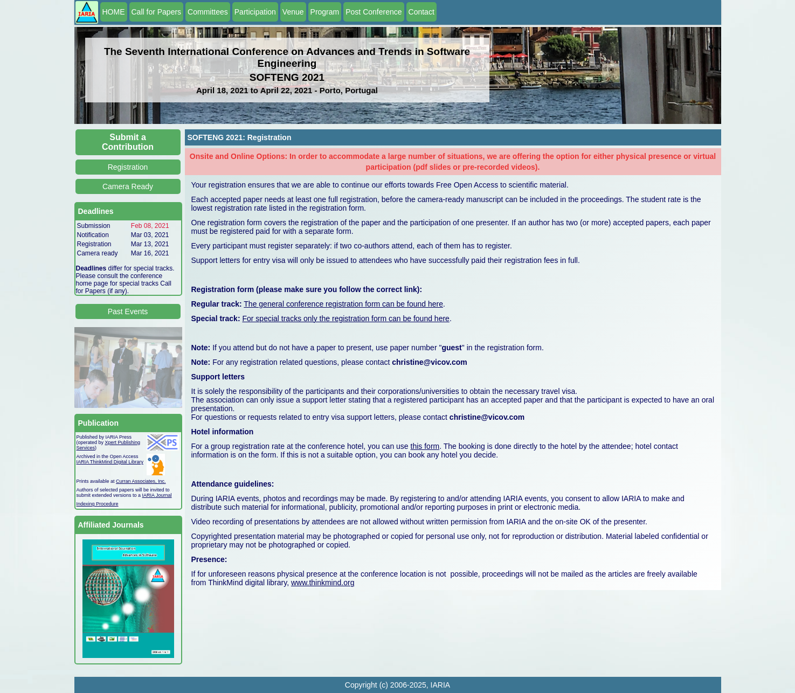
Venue (293, 12)
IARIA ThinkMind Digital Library (110, 462)
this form (425, 446)
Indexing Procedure (98, 504)
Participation (255, 12)
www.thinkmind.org (323, 582)
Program (325, 12)
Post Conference (373, 12)
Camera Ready (127, 186)
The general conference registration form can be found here (343, 304)
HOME (113, 12)
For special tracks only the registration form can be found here (345, 318)
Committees (208, 12)
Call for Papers (157, 12)
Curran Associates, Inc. (141, 481)
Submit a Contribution (128, 142)
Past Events (128, 311)
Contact (421, 12)
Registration (128, 167)
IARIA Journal (157, 495)
